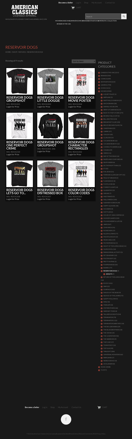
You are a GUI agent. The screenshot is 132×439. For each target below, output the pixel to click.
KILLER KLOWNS (109, 234)
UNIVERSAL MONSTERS (111, 354)
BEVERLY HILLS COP (110, 116)
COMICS (80, 21)
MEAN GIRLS (107, 240)
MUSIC (63, 21)
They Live (107, 342)
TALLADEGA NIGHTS (110, 314)
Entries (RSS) (77, 434)
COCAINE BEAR (108, 141)
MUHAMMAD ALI (109, 243)
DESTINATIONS (93, 21)
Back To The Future (111, 113)
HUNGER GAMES (109, 218)
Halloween (108, 200)
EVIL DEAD (107, 172)
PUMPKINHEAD (108, 265)
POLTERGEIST (108, 258)
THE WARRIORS (108, 339)
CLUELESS (106, 138)
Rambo (106, 268)
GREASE (106, 193)
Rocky (106, 283)
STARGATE (107, 305)
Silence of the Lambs (111, 296)
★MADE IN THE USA (64, 24)
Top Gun (106, 348)
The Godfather (109, 336)
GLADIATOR (107, 190)
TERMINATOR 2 (108, 320)
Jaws (105, 224)
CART (70, 7)
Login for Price (12, 106)
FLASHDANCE (108, 181)
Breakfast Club (109, 122)
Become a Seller (66, 2)
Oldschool (108, 249)
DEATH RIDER (108, 162)
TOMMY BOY (108, 345)
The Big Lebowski (110, 327)
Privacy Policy (100, 434)
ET (104, 169)
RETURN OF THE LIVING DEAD (113, 277)
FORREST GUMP (109, 187)
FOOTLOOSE (108, 184)
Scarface (107, 289)
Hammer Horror (110, 203)
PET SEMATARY (108, 255)
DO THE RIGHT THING (111, 165)
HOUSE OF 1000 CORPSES (112, 215)
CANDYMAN (107, 128)
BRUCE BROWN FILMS (111, 125)
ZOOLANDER (108, 364)
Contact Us (110, 2)
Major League (109, 237)
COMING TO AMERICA (111, 147)
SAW (105, 286)
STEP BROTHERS (109, 308)
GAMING (72, 21)
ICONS (67, 21)
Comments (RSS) (90, 434)
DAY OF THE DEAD (109, 156)
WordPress (69, 434)
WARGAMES (107, 358)
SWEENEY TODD (109, 311)
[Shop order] (84, 61)
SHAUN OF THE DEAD (111, 292)
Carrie (106, 131)
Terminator (108, 317)
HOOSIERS (107, 209)
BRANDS (85, 21)
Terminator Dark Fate (112, 323)
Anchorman (108, 103)
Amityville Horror (111, 100)
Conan (106, 150)
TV (76, 21)
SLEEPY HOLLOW (109, 299)
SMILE (105, 302)
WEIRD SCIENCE (109, 361)
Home (8, 52)
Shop (86, 2)
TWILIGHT (107, 351)
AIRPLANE (106, 97)
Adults (109, 274)
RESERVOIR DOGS (110, 271)
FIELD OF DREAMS (109, 178)
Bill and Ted (108, 119)
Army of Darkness (110, 110)
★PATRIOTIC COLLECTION (107, 21)
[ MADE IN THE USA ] (108, 72)
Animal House (109, 107)
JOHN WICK (107, 227)
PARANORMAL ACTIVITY (112, 252)
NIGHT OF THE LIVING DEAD (113, 246)
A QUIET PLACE (108, 94)
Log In (78, 2)
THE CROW (107, 333)
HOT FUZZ (107, 212)
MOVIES (58, 21)
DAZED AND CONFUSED (111, 159)
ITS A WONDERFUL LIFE (111, 221)
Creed (105, 153)
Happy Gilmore (109, 206)
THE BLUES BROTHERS (111, 330)
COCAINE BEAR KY (110, 144)
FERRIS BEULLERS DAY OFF (112, 175)
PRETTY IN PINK (108, 261)
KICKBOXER (107, 231)
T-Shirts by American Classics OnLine (39, 434)
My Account (97, 2)
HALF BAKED (108, 196)
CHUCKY (106, 134)
